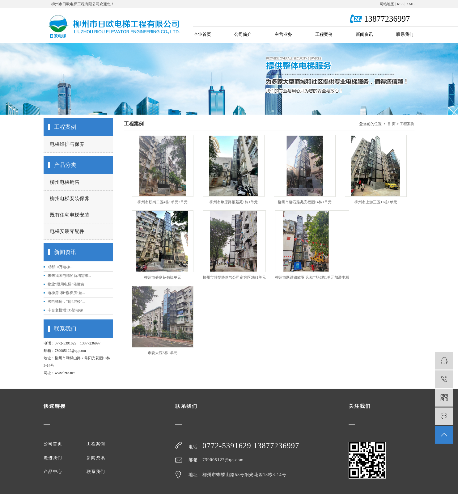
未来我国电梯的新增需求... (69, 275)
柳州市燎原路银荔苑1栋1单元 (234, 202)
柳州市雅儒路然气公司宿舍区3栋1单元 (234, 277)
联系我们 (404, 34)
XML (410, 4)
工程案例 (324, 34)
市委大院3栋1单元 (162, 353)
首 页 (391, 124)
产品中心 (53, 472)
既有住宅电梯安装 (69, 214)
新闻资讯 (364, 34)
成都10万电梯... (60, 267)
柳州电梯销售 (64, 182)
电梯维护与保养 (67, 144)
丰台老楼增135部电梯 (65, 310)
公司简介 (243, 34)
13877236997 (276, 445)
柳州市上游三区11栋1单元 (375, 202)
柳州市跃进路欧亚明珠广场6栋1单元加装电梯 (312, 277)
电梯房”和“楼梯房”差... (66, 293)
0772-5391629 (227, 445)
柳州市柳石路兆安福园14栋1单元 (305, 202)
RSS (400, 4)
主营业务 (283, 34)
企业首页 (202, 34)
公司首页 (53, 444)
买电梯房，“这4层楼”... (66, 301)
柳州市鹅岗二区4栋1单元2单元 (163, 202)
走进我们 (53, 458)
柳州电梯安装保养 (69, 198)
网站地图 (387, 4)
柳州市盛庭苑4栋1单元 (162, 277)
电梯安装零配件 (67, 231)
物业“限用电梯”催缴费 (66, 284)
